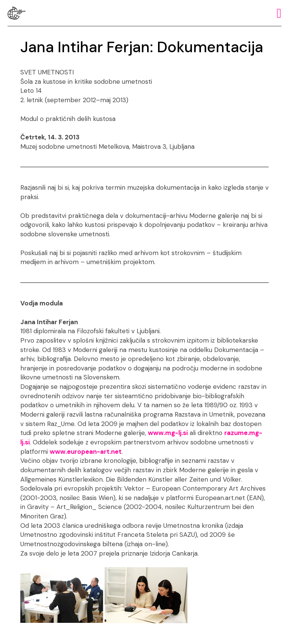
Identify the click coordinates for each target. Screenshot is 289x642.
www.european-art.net (86, 451)
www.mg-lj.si (168, 433)
